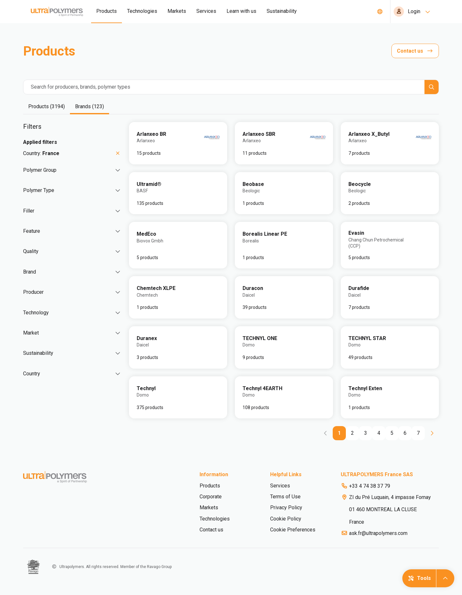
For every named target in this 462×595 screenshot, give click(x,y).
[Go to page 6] (405, 433)
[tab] (46, 107)
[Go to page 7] (418, 433)
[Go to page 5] (391, 433)
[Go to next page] (432, 433)
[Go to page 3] (365, 433)
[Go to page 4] (378, 433)
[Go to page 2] (352, 433)
